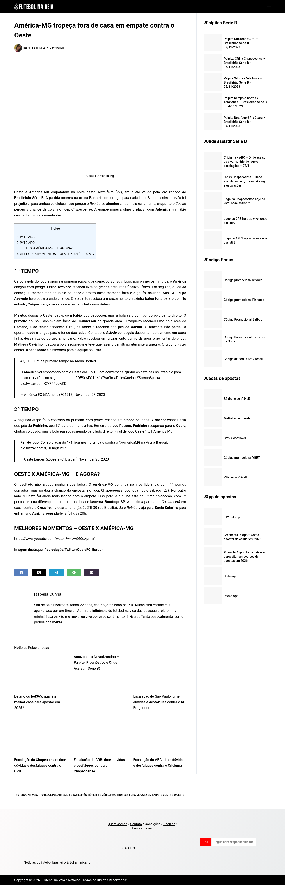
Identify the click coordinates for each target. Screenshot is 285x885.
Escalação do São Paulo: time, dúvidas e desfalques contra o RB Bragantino (159, 702)
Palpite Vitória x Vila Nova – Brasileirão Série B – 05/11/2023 (243, 82)
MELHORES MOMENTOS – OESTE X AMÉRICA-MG (55, 254)
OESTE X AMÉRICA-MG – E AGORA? (45, 248)
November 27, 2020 (90, 395)
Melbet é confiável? (237, 418)
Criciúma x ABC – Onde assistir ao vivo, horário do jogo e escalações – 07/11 (245, 162)
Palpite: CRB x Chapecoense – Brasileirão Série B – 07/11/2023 (244, 63)
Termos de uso (142, 828)
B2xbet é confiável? (237, 398)
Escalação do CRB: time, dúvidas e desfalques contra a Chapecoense (99, 765)
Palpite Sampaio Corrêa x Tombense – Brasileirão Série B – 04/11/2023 (245, 102)
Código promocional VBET (242, 457)
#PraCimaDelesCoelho (118, 378)
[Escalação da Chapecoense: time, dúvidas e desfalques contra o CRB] (40, 735)
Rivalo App (231, 596)
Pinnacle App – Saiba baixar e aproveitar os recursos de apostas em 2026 (244, 556)
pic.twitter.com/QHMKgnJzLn (43, 448)
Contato (136, 824)
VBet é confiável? (236, 477)
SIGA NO (129, 848)
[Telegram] (56, 572)
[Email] (91, 572)
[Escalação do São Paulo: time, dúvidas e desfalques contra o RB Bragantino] (159, 671)
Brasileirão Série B (84, 794)
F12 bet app (232, 517)
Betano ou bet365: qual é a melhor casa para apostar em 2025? (37, 702)
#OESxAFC (83, 378)
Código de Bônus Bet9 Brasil (243, 359)
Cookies (169, 824)
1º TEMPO (26, 237)
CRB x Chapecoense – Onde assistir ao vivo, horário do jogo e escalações (245, 181)
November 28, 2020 (93, 459)
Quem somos (117, 824)
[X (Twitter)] (39, 572)
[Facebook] (21, 572)
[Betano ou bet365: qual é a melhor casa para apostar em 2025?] (40, 671)
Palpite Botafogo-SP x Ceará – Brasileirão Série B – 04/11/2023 (244, 122)
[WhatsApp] (74, 572)
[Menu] (269, 7)
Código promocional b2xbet (243, 280)
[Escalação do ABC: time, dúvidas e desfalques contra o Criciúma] (159, 735)
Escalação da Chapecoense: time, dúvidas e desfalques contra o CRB (40, 765)
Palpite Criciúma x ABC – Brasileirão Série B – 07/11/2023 (241, 43)
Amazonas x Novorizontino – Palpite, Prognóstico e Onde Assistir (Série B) (96, 662)
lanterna (149, 204)
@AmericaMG (130, 442)
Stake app (230, 576)
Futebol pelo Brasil (54, 794)
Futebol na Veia (27, 794)
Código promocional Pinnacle (244, 300)
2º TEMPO (26, 243)
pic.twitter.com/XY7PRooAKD (43, 384)
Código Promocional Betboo (243, 319)
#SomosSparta (148, 378)
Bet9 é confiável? (235, 438)
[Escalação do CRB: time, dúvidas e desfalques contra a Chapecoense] (100, 735)
